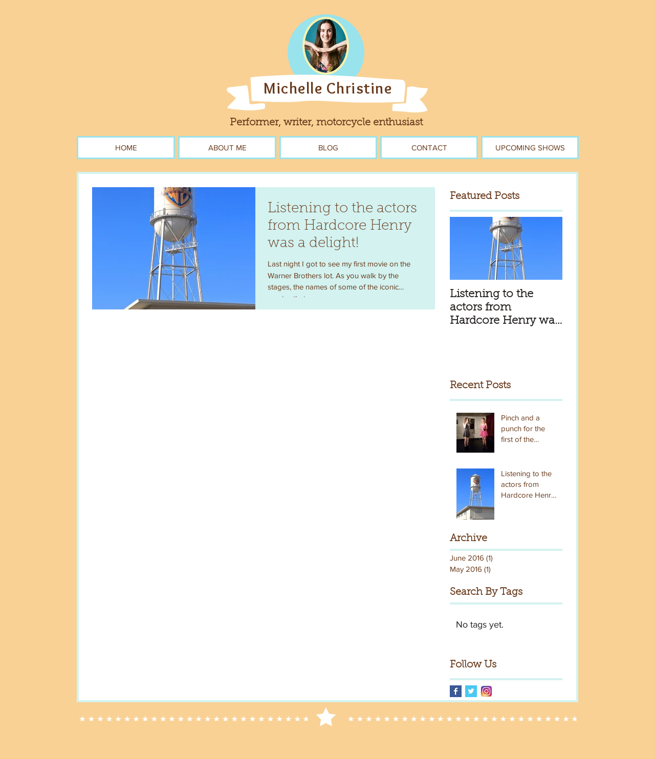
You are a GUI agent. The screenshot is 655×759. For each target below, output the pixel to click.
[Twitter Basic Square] (471, 691)
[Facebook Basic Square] (456, 691)
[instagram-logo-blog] (486, 691)
